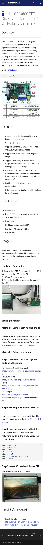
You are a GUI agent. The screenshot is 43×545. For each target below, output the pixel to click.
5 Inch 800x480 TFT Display (23, 345)
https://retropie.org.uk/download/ (15, 395)
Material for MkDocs (15, 542)
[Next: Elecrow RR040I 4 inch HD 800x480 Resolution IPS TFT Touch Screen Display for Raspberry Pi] (24, 535)
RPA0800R (13, 70)
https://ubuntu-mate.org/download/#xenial (19, 380)
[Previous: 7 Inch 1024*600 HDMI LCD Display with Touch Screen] (3, 535)
